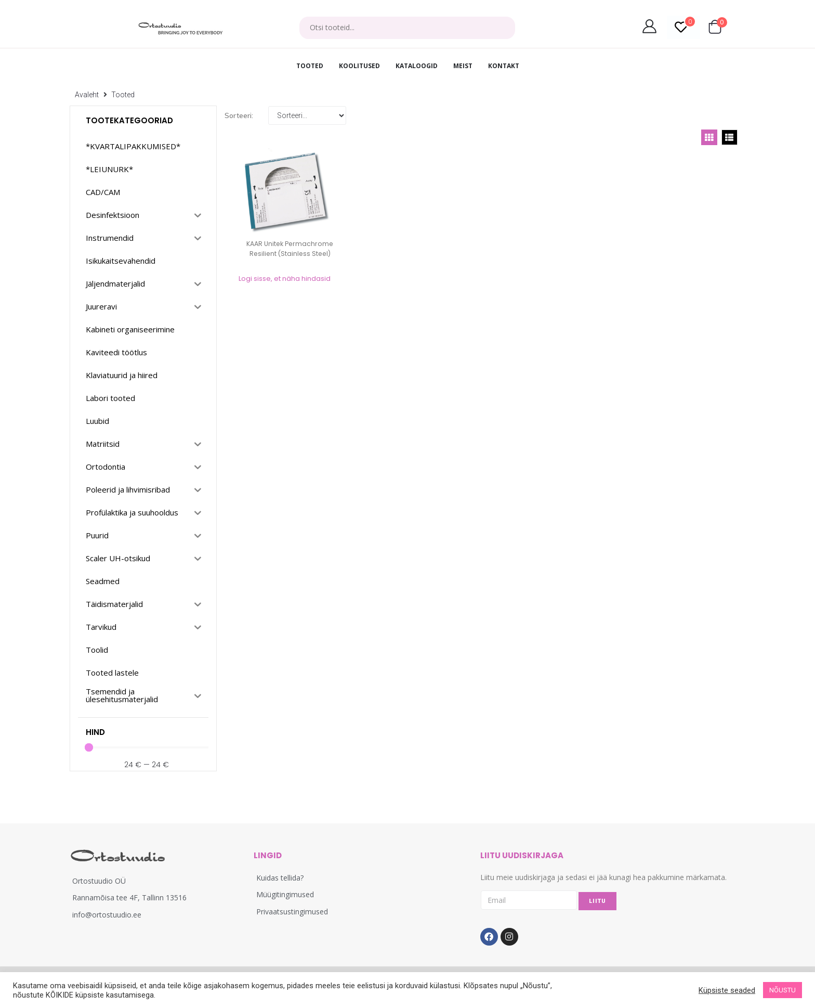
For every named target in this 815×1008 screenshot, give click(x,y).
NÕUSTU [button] (782, 990)
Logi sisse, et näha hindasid (285, 278)
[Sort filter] (307, 115)
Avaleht (87, 95)
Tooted (123, 95)
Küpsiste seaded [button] (727, 990)
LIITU (597, 901)
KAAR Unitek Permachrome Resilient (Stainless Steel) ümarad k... (289, 253)
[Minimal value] (146, 747)
